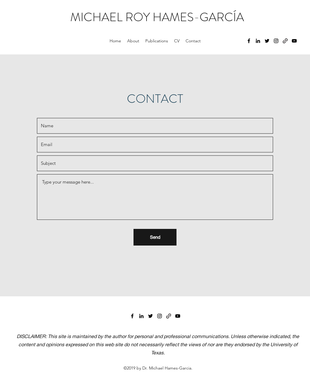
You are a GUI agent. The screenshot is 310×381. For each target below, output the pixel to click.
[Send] (155, 237)
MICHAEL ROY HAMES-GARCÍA (157, 17)
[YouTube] (294, 41)
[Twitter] (267, 41)
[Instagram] (276, 41)
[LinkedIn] (258, 41)
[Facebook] (249, 41)
